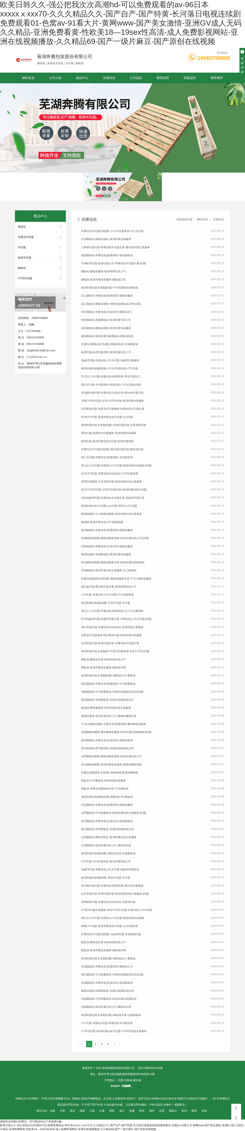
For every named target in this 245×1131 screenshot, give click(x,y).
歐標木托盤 (40, 258)
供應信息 (109, 77)
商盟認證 (190, 77)
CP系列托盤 (40, 278)
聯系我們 (217, 77)
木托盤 (40, 247)
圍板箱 (40, 268)
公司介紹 (55, 77)
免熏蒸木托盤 (40, 237)
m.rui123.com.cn (37, 356)
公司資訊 (136, 77)
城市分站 (41, 1110)
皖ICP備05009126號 (150, 1067)
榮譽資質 (163, 77)
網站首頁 (28, 77)
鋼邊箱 (40, 227)
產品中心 (82, 77)
